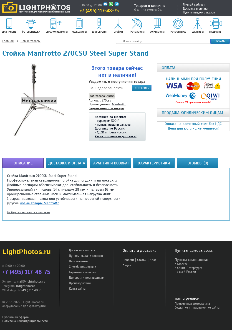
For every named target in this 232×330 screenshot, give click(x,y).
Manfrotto (119, 104)
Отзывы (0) (197, 163)
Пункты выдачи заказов (199, 12)
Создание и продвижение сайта (197, 307)
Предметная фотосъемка (192, 304)
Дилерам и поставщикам (86, 278)
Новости (128, 260)
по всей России (185, 272)
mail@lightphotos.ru (31, 281)
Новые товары (30, 41)
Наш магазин (78, 261)
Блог (153, 260)
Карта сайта (77, 289)
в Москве (181, 264)
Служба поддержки (82, 267)
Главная (8, 41)
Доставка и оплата (195, 8)
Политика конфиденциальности (25, 321)
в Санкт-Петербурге (188, 268)
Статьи (141, 260)
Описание (23, 163)
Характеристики (154, 163)
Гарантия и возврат (110, 163)
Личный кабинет (194, 5)
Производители (80, 283)
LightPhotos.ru (26, 251)
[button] (39, 100)
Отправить (142, 88)
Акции (127, 265)
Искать (220, 41)
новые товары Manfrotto (39, 203)
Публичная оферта (15, 317)
